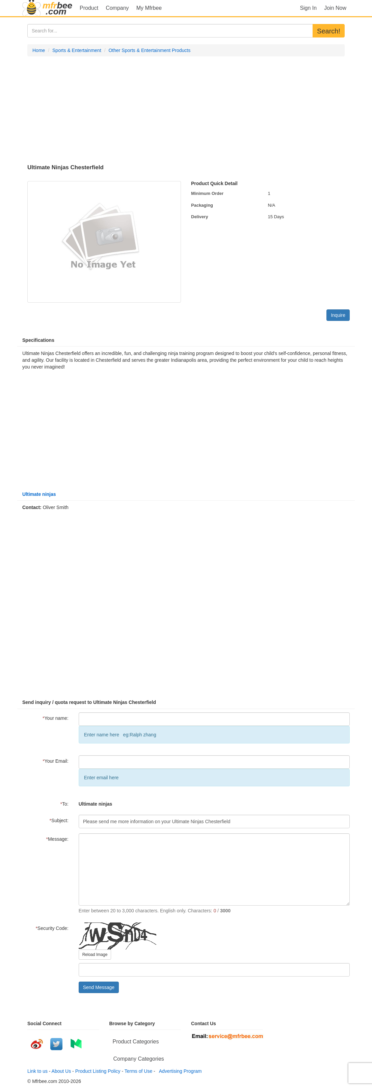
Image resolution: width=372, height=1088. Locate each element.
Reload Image (95, 954)
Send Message (98, 987)
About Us (61, 1071)
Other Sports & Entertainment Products (149, 50)
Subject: (59, 820)
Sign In (308, 8)
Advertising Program (179, 1071)
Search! (328, 31)
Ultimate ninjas (39, 494)
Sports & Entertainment (76, 50)
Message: (57, 839)
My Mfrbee (149, 8)
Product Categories (136, 1041)
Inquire (338, 315)
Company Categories (138, 1059)
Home (38, 50)
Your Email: (56, 761)
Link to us (37, 1071)
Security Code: (51, 928)
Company (117, 8)
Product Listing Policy (98, 1071)
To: (64, 804)
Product (89, 8)
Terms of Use (138, 1071)
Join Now (335, 8)
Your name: (56, 718)
